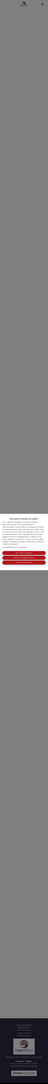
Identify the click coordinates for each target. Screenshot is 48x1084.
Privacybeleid (21, 547)
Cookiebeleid (7, 547)
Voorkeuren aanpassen (24, 562)
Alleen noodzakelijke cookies (24, 558)
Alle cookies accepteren (24, 553)
